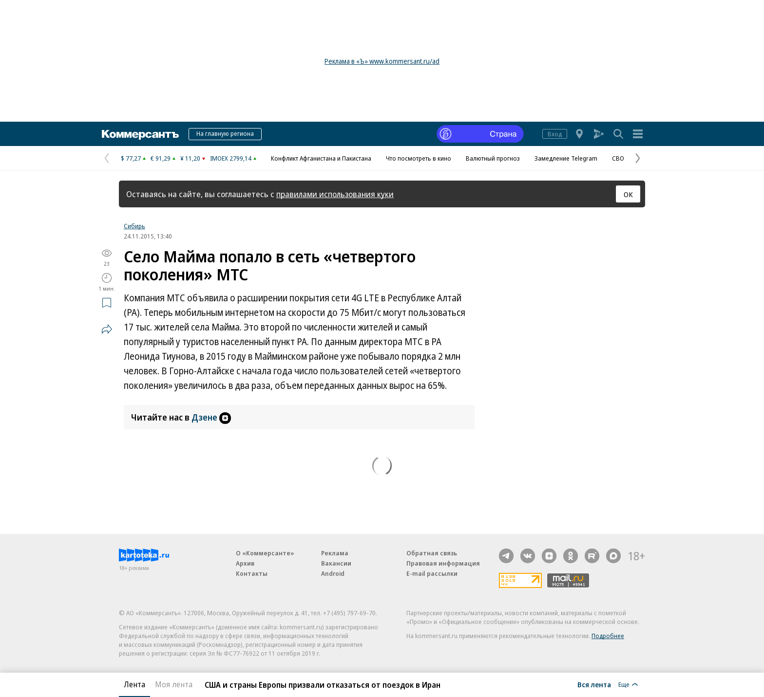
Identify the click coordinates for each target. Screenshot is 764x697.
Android (332, 573)
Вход (555, 133)
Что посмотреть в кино (418, 158)
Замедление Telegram (566, 158)
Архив (245, 563)
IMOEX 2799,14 (230, 158)
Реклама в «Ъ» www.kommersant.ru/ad (382, 61)
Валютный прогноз (493, 158)
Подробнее (608, 635)
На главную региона (225, 133)
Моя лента (173, 684)
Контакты (251, 573)
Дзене (211, 417)
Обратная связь (431, 553)
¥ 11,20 (190, 158)
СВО (618, 158)
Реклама (334, 553)
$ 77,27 (131, 158)
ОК (628, 194)
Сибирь (134, 225)
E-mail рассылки (432, 573)
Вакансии (336, 563)
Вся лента (594, 684)
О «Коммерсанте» (265, 553)
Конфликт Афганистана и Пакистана (321, 158)
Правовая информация (443, 563)
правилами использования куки (335, 194)
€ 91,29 (161, 158)
